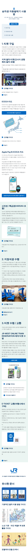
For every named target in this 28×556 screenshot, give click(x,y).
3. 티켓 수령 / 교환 (8, 35)
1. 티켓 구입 (7, 27)
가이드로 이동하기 (10, 395)
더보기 (5, 95)
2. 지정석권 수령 (8, 31)
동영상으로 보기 (8, 312)
